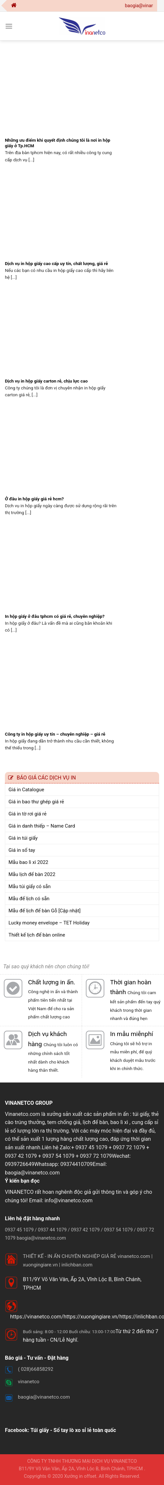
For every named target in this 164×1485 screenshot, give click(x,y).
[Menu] (9, 26)
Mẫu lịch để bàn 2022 (31, 874)
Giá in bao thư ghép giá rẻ (36, 802)
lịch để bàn (95, 1122)
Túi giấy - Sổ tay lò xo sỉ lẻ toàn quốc (73, 1430)
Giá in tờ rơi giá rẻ (27, 814)
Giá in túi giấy (23, 838)
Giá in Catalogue (26, 790)
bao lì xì (119, 1122)
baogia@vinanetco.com (32, 1173)
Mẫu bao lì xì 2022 (28, 862)
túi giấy (141, 1114)
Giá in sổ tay (21, 850)
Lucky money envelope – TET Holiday (49, 923)
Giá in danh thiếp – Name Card (41, 826)
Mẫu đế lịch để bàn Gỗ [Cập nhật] (44, 911)
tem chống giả (63, 1122)
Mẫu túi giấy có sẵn (29, 886)
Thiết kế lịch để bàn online (36, 935)
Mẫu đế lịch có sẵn (28, 899)
